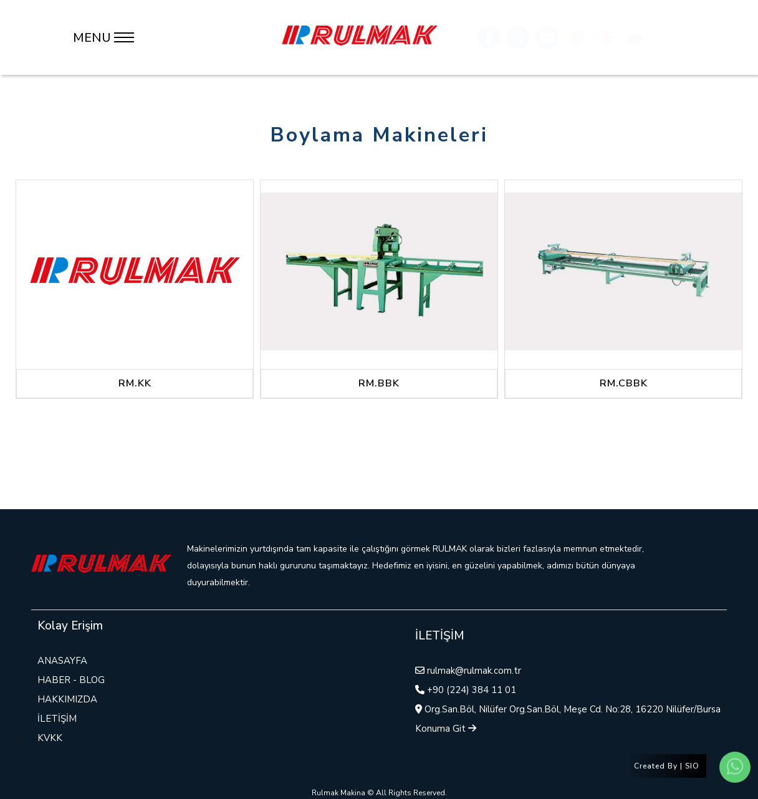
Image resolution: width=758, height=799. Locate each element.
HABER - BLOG (71, 680)
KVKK (49, 738)
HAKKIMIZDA (67, 699)
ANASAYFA (62, 660)
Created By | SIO (666, 766)
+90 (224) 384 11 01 (471, 690)
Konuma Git (445, 728)
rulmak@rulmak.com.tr (474, 670)
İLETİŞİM (57, 718)
